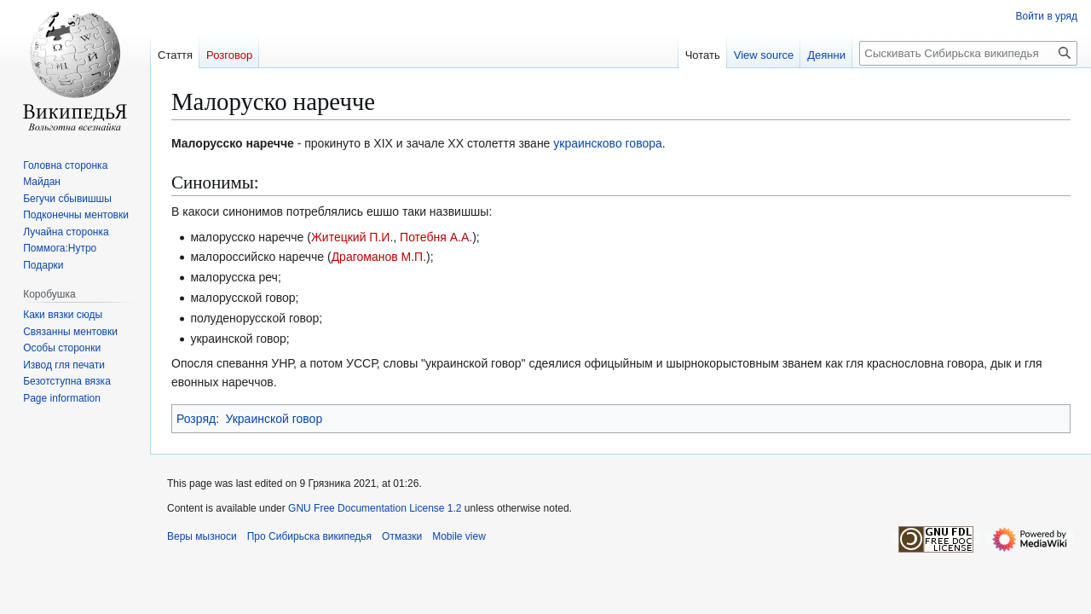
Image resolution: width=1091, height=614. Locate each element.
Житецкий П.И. (352, 237)
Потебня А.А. (436, 237)
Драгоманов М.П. (379, 257)
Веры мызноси (202, 536)
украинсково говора (607, 143)
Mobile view (459, 536)
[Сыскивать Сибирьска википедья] (968, 53)
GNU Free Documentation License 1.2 (374, 508)
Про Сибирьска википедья (309, 536)
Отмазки (402, 536)
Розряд (196, 419)
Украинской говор (273, 419)
